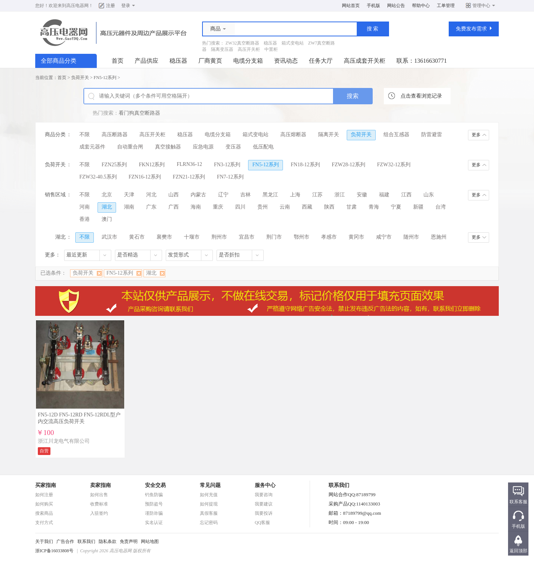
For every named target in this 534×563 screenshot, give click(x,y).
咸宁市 (384, 237)
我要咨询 (264, 494)
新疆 (418, 207)
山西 (173, 194)
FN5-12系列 (105, 77)
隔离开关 (328, 134)
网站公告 (396, 5)
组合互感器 (396, 134)
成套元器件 (92, 147)
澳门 (107, 219)
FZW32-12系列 (394, 164)
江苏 (317, 194)
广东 (151, 207)
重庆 (218, 207)
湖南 (129, 207)
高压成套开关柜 (364, 61)
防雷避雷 (431, 134)
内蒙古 (198, 194)
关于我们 (44, 541)
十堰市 (192, 237)
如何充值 (209, 494)
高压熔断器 (293, 134)
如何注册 (44, 494)
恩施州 (438, 237)
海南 (196, 207)
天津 (129, 194)
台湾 (440, 207)
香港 (84, 219)
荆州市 (219, 237)
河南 (84, 207)
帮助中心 (421, 5)
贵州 (262, 207)
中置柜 (271, 49)
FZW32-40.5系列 (98, 177)
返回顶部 (518, 550)
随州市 (411, 237)
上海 (295, 194)
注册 (110, 5)
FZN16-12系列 (145, 177)
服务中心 (265, 485)
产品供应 (146, 61)
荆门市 (274, 237)
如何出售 (99, 494)
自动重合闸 (130, 147)
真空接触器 (168, 147)
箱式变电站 (292, 43)
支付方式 (44, 522)
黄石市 (137, 237)
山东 (428, 194)
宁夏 (396, 207)
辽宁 (223, 194)
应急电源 (203, 147)
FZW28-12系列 (348, 164)
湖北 (107, 207)
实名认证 (154, 522)
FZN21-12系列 (189, 177)
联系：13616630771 (421, 61)
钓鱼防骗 (154, 494)
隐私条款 (107, 541)
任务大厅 (321, 61)
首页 (117, 61)
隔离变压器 (222, 49)
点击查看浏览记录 (421, 96)
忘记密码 (209, 522)
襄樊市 (164, 237)
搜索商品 (44, 513)
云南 (285, 207)
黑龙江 (270, 194)
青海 (374, 207)
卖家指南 (100, 485)
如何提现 (209, 504)
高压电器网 (77, 5)
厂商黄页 (210, 61)
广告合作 (65, 541)
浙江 (339, 194)
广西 (173, 207)
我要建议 (264, 504)
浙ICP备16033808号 (54, 550)
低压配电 (263, 147)
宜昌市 (246, 237)
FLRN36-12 (189, 164)
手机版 (373, 5)
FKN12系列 (152, 164)
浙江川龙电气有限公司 (64, 441)
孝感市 (329, 237)
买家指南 (45, 485)
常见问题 (210, 485)
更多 (476, 134)
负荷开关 (80, 77)
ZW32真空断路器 (242, 43)
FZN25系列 (114, 164)
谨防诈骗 (154, 513)
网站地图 (150, 541)
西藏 (307, 207)
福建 (384, 194)
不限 (84, 134)
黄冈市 (356, 237)
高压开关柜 (249, 49)
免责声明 (129, 541)
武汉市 (109, 237)
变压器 (233, 147)
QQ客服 (262, 522)
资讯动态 (286, 61)
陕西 (329, 207)
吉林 (245, 194)
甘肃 (351, 207)
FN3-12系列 (227, 164)
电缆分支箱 (248, 61)
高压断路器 (115, 134)
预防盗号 (154, 504)
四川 (240, 207)
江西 (406, 194)
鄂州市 (301, 237)
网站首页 (351, 5)
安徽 (362, 194)
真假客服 (209, 513)
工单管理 (446, 5)
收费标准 (99, 504)
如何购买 (44, 504)
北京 (107, 194)
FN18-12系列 (305, 164)
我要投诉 (264, 513)
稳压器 (270, 43)
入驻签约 (99, 513)
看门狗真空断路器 (139, 113)
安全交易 (155, 485)
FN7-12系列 (230, 177)
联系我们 (86, 541)
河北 (151, 194)
